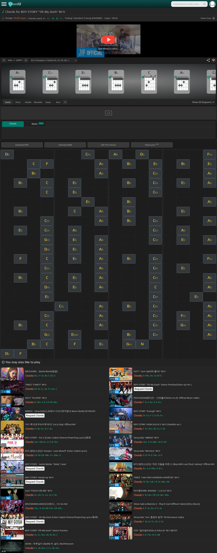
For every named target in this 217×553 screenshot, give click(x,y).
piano (18, 102)
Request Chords (143, 389)
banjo (48, 102)
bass (58, 102)
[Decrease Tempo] (3, 60)
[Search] (204, 4)
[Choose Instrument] (65, 102)
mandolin (38, 102)
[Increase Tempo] (25, 60)
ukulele (28, 102)
